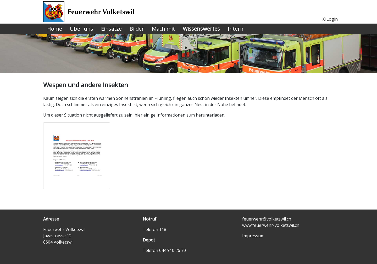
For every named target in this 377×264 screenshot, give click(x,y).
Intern (235, 28)
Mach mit (163, 28)
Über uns (81, 28)
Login (329, 19)
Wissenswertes (201, 28)
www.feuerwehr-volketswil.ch (270, 225)
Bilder (137, 28)
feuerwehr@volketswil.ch (266, 219)
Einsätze (111, 28)
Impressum (253, 236)
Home (54, 28)
